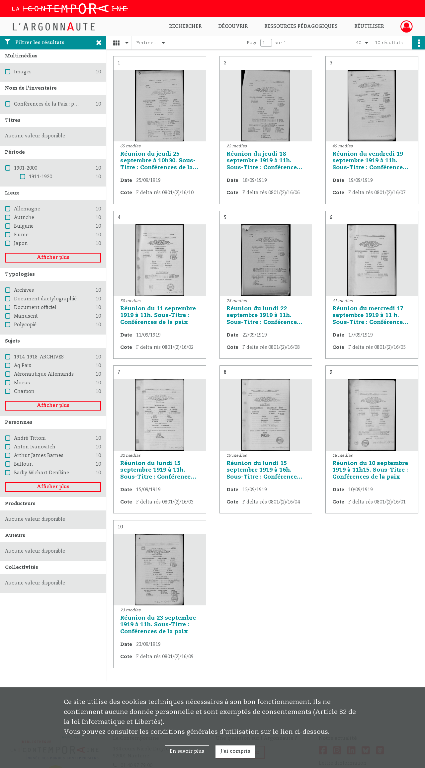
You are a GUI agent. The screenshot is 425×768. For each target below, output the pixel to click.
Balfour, (23, 464)
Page (252, 42)
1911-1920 (40, 177)
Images (23, 72)
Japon (21, 243)
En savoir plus (187, 751)
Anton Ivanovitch (34, 447)
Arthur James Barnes (38, 455)
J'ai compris (235, 751)
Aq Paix (22, 365)
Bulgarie (24, 226)
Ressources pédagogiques (301, 26)
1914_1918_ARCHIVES (39, 357)
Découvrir (233, 26)
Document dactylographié (45, 299)
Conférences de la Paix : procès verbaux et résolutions (77, 104)
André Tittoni (29, 438)
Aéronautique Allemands (44, 374)
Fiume (21, 235)
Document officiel (35, 307)
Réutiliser (369, 26)
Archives (24, 290)
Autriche (24, 217)
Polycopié (25, 325)
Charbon (24, 391)
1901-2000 (25, 168)
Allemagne (27, 209)
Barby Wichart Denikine (41, 473)
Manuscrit (26, 316)
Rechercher (185, 26)
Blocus (22, 383)
